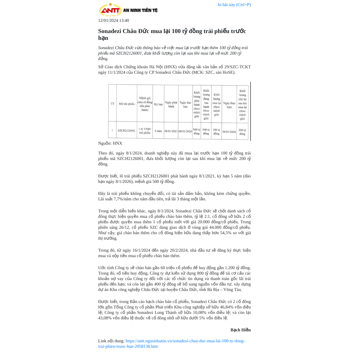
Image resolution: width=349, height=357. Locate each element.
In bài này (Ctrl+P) (234, 4)
